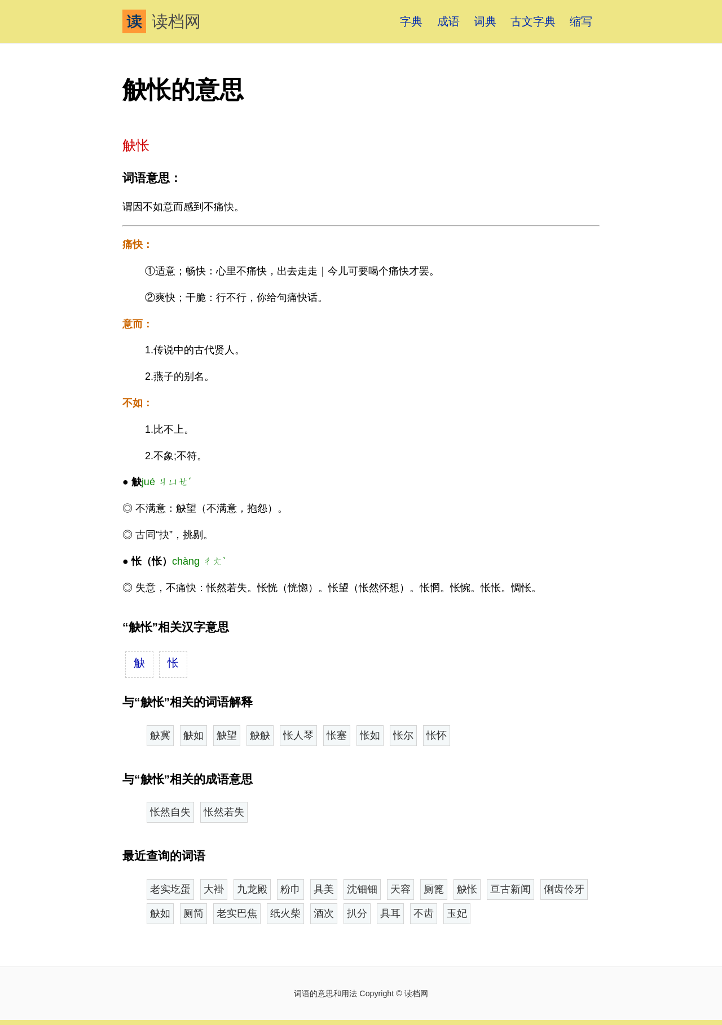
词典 (485, 21)
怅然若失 (224, 812)
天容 (400, 889)
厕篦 (434, 889)
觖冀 (160, 735)
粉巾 (290, 889)
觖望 (227, 735)
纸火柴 (285, 913)
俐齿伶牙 (564, 889)
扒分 (357, 913)
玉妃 (457, 913)
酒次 (324, 913)
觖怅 (467, 889)
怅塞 (337, 735)
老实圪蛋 (170, 889)
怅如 (370, 735)
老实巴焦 (237, 913)
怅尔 (403, 735)
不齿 (423, 913)
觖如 (193, 735)
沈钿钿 (362, 889)
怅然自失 (170, 812)
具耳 (390, 913)
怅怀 (436, 735)
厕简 (193, 913)
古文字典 (533, 21)
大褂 (214, 889)
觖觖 (260, 735)
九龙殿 (252, 889)
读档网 (161, 21)
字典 (411, 21)
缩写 (581, 21)
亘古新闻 (510, 889)
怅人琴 (298, 735)
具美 (324, 889)
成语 (448, 21)
